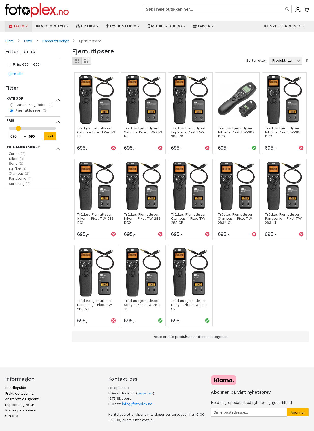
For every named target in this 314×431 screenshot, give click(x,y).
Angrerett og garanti (22, 399)
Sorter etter (256, 60)
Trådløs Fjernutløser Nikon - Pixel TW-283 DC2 (142, 218)
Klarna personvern (20, 410)
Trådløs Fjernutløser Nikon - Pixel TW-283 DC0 (283, 132)
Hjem (10, 41)
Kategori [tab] (15, 98)
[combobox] (218, 9)
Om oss (11, 416)
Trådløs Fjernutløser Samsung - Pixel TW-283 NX (95, 305)
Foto (28, 41)
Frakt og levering (19, 393)
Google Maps (145, 393)
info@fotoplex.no (137, 404)
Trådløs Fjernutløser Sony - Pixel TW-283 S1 (142, 305)
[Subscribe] (298, 412)
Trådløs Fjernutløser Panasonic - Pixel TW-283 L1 (284, 218)
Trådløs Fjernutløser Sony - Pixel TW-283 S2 (189, 305)
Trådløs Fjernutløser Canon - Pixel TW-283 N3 (143, 132)
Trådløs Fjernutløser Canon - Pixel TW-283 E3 (96, 132)
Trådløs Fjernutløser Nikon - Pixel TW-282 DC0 (236, 132)
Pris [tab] (10, 120)
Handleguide (15, 388)
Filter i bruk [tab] (20, 51)
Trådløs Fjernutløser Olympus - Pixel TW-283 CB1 (189, 218)
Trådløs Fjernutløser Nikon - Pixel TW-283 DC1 (95, 218)
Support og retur (19, 404)
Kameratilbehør (56, 41)
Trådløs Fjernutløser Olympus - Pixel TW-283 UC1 (236, 218)
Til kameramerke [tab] (23, 147)
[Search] (287, 9)
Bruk (50, 136)
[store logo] (37, 10)
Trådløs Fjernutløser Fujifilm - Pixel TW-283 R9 (188, 132)
